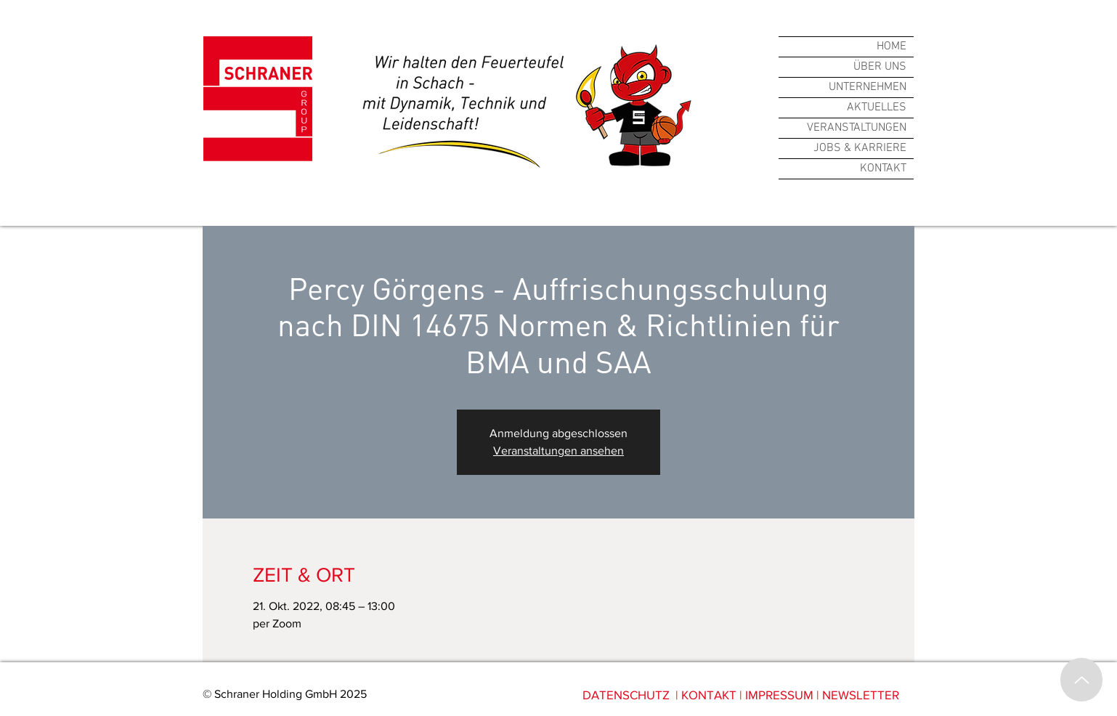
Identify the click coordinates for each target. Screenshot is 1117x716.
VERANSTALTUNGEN (856, 128)
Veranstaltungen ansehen (558, 450)
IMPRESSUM (779, 694)
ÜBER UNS (879, 67)
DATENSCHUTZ (626, 694)
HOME (891, 46)
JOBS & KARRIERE (859, 148)
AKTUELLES (876, 107)
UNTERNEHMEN (867, 87)
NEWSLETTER (860, 694)
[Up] (1081, 679)
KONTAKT (883, 168)
